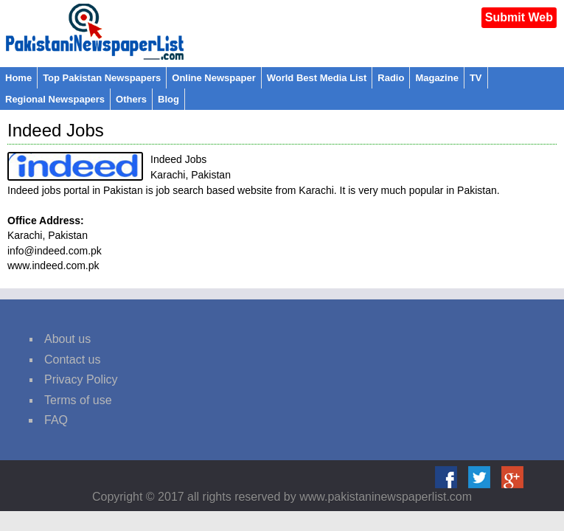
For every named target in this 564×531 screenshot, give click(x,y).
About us (67, 339)
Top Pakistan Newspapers (102, 77)
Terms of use (78, 400)
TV (476, 77)
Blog (168, 99)
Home (18, 77)
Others (131, 99)
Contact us (72, 359)
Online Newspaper (213, 77)
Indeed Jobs (55, 130)
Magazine (437, 77)
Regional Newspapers (55, 99)
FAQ (56, 420)
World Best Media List (317, 77)
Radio (390, 77)
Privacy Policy (81, 379)
